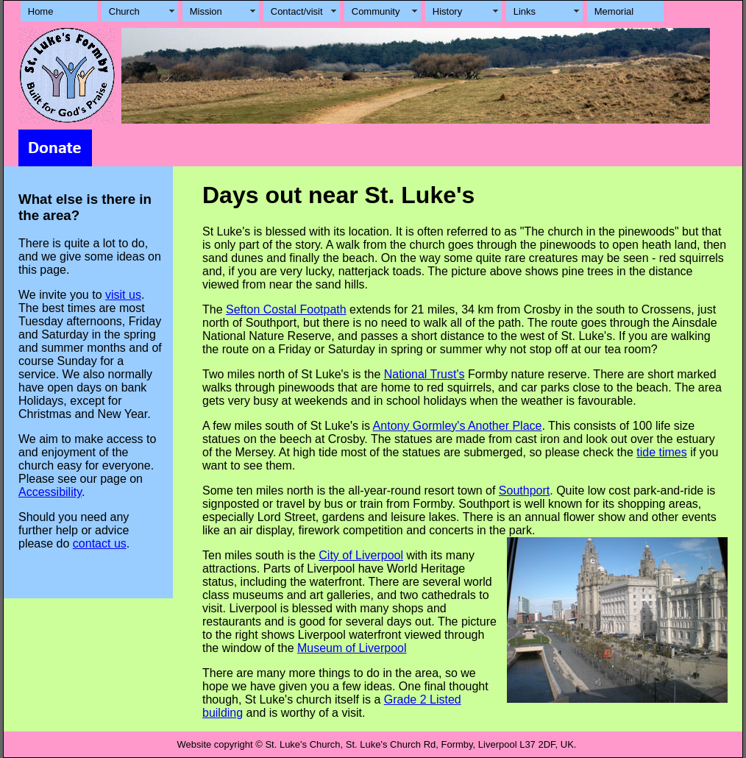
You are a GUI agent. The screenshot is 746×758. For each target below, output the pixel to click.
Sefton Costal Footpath (286, 309)
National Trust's (424, 374)
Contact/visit (297, 11)
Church (124, 11)
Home (41, 11)
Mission (206, 11)
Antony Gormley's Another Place (457, 425)
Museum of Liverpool (352, 648)
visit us (123, 294)
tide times (661, 452)
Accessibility (50, 492)
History (447, 11)
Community (376, 11)
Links (525, 11)
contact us (100, 543)
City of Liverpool (361, 555)
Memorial (613, 11)
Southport (524, 490)
